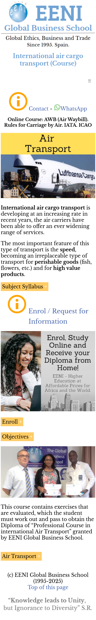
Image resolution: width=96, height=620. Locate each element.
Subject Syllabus (22, 287)
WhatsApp (70, 109)
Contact (38, 109)
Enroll (10, 422)
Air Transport (19, 556)
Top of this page (48, 587)
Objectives (15, 437)
